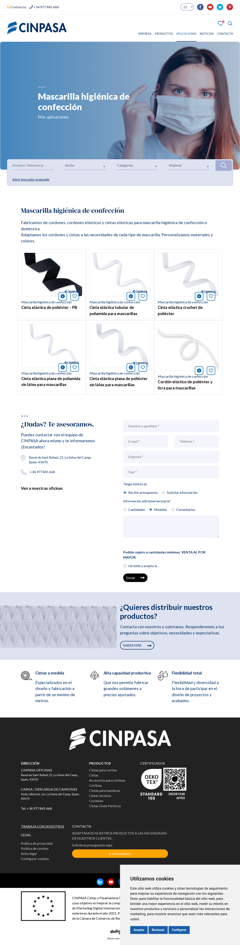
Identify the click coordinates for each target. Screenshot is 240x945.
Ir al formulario (120, 853)
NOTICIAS (207, 33)
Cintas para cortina (103, 770)
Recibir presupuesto (143, 492)
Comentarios (185, 509)
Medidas (160, 509)
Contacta (16, 7)
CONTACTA (225, 33)
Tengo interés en (135, 484)
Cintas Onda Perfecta (105, 806)
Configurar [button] (179, 930)
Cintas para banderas (104, 790)
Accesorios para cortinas (107, 780)
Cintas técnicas (100, 796)
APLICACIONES (186, 33)
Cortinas (95, 785)
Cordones (96, 801)
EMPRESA (144, 33)
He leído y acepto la (142, 566)
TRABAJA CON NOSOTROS (42, 826)
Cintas (93, 775)
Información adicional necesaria (147, 501)
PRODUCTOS (164, 33)
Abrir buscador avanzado (30, 179)
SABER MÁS (137, 645)
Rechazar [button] (158, 930)
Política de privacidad (37, 843)
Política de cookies (35, 848)
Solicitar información (182, 492)
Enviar (135, 578)
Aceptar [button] (139, 930)
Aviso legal (29, 853)
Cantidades (136, 509)
